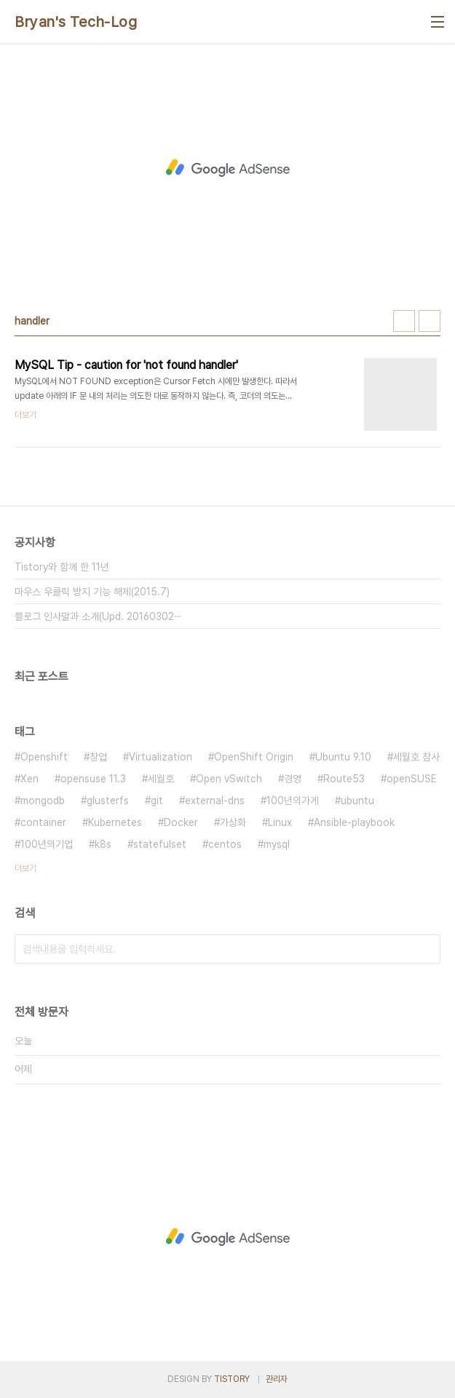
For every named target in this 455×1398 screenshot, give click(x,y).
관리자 (277, 1379)
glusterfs (108, 800)
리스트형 (429, 321)
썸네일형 (404, 321)
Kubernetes (115, 822)
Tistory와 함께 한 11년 (62, 567)
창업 (98, 757)
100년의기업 (46, 844)
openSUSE (412, 779)
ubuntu (357, 800)
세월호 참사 (416, 757)
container (43, 822)
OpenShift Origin (253, 757)
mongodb (42, 800)
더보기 (25, 868)
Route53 (344, 779)
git (157, 800)
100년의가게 (292, 800)
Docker (181, 822)
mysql (277, 844)
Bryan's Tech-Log (76, 22)
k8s (103, 844)
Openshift (44, 757)
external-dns (215, 800)
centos (225, 844)
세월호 (161, 779)
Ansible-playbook (354, 822)
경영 (292, 779)
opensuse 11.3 (93, 779)
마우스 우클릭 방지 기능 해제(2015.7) (92, 591)
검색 (426, 949)
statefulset (159, 844)
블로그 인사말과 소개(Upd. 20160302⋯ (98, 616)
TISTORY (232, 1379)
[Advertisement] (227, 168)
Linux (280, 822)
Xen (29, 779)
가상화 (233, 822)
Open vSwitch (229, 779)
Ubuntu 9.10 (343, 757)
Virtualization (160, 757)
